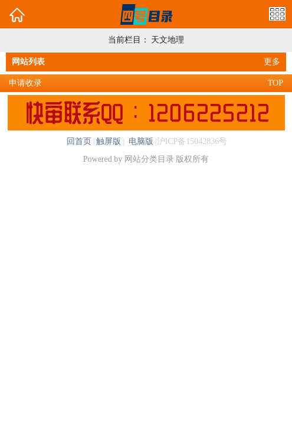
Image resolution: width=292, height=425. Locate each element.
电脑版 (139, 141)
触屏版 (108, 141)
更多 (272, 61)
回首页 (79, 141)
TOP (275, 83)
